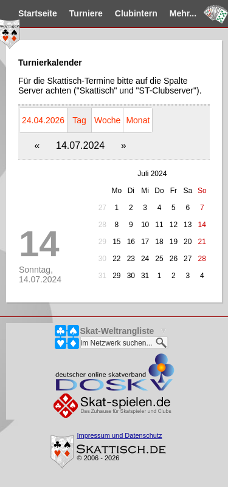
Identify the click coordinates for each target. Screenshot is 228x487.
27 (102, 207)
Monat (138, 120)
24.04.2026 (43, 120)
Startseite (37, 13)
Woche (107, 120)
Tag (79, 120)
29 (102, 241)
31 (102, 275)
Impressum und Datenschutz (119, 435)
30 (102, 258)
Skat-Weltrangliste (117, 331)
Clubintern (136, 13)
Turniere (86, 13)
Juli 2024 (152, 173)
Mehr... (183, 13)
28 (102, 224)
